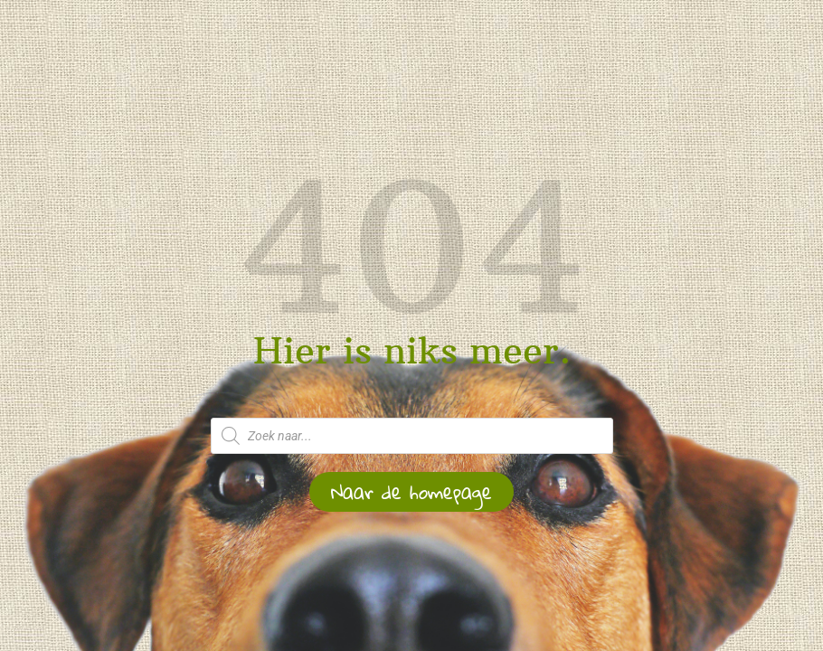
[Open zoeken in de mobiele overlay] (412, 436)
